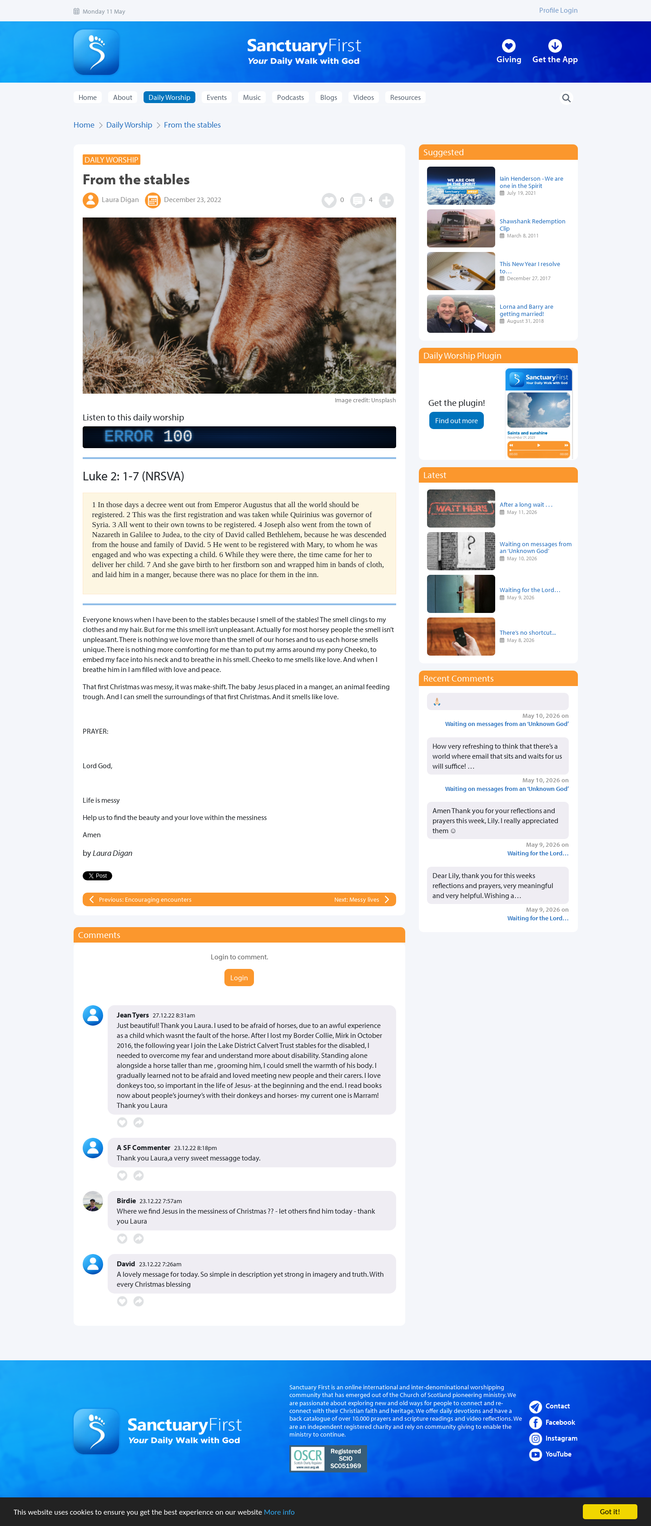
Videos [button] (363, 97)
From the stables (192, 124)
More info (279, 1512)
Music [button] (252, 97)
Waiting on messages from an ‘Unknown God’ (536, 547)
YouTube (558, 1453)
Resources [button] (405, 97)
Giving (509, 59)
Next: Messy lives (356, 899)
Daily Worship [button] (169, 97)
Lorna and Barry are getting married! (526, 310)
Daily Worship (129, 124)
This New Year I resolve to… (530, 267)
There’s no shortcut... (528, 632)
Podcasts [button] (290, 97)
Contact (558, 1405)
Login (239, 977)
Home (88, 97)
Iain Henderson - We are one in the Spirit (531, 182)
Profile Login (558, 10)
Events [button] (217, 97)
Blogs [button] (328, 97)
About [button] (122, 97)
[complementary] (239, 437)
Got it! (610, 1511)
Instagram (562, 1437)
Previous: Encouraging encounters (145, 899)
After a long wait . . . (526, 504)
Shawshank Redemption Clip (533, 224)
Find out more (456, 420)
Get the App (555, 59)
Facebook (560, 1422)
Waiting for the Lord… (530, 589)
